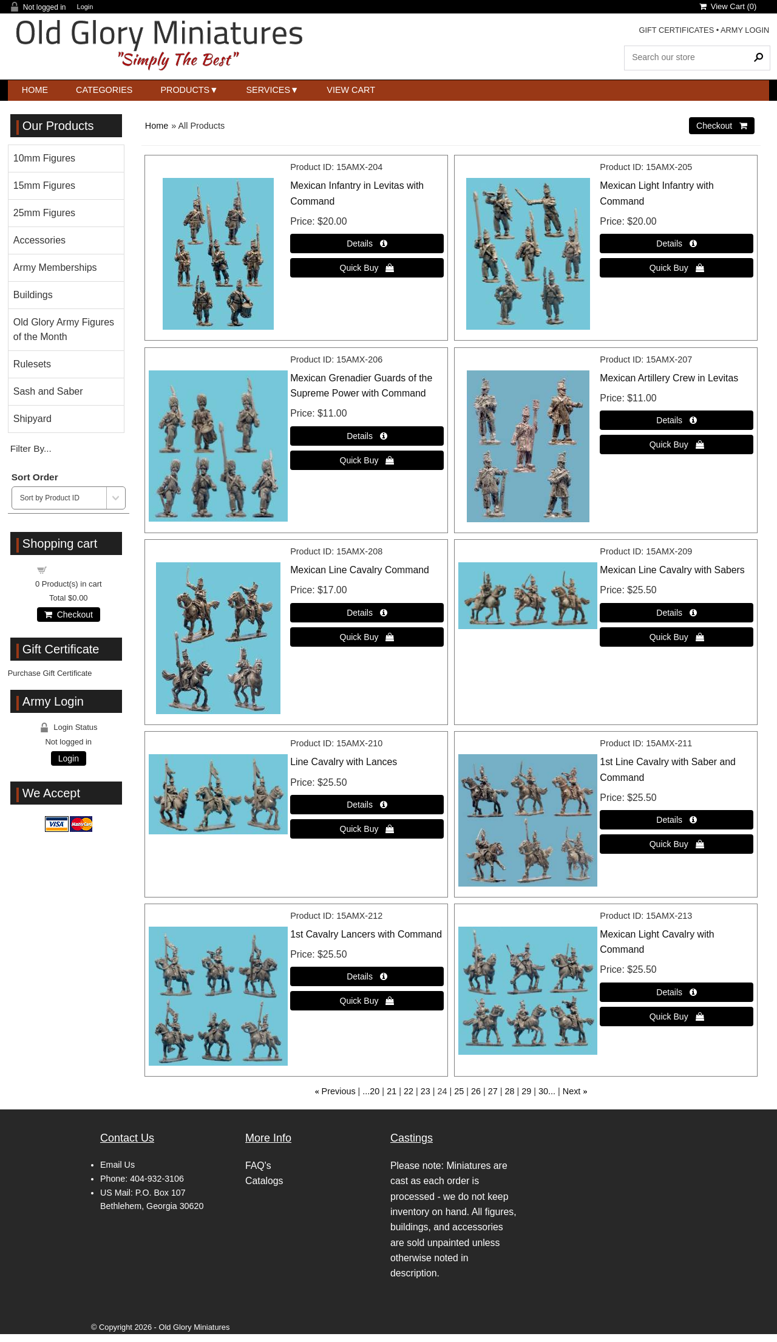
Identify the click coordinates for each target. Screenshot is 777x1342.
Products (184, 90)
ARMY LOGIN (745, 30)
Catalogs (264, 1181)
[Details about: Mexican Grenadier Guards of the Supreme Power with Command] (367, 436)
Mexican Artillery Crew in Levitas (669, 378)
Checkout (68, 614)
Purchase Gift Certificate (50, 673)
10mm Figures (44, 158)
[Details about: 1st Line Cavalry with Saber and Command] (676, 819)
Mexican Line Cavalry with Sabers (672, 570)
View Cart (351, 90)
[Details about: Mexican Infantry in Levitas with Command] (367, 243)
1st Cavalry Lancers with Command (366, 934)
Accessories (39, 240)
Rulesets (32, 364)
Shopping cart (75, 569)
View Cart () (728, 6)
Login (85, 7)
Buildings (33, 295)
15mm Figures (44, 185)
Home (35, 90)
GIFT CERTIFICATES (676, 30)
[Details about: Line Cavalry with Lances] (367, 804)
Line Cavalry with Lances (343, 762)
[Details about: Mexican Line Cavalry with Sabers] (676, 612)
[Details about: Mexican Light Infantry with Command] (676, 243)
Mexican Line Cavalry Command (359, 570)
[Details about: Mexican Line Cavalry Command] (367, 612)
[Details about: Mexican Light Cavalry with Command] (676, 992)
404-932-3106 (157, 1179)
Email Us (117, 1165)
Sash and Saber (48, 391)
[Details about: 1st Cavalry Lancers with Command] (367, 976)
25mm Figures (44, 213)
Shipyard (32, 419)
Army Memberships (55, 267)
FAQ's (258, 1165)
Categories (104, 90)
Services (268, 90)
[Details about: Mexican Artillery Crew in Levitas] (676, 420)
